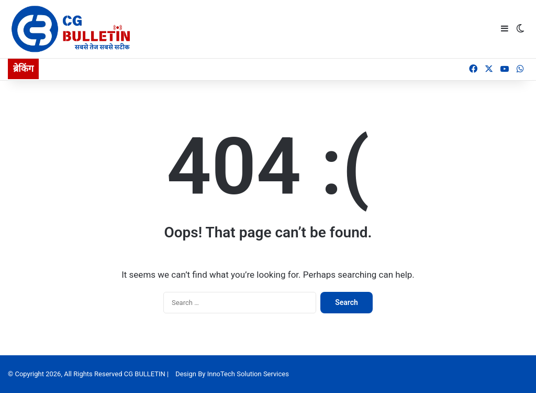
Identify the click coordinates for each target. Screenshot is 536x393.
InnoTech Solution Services (248, 374)
